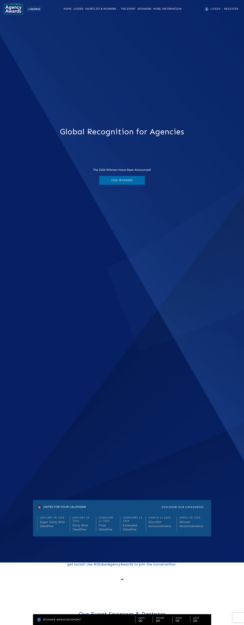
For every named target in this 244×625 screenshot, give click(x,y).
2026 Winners (122, 180)
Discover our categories (183, 507)
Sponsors (144, 9)
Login (216, 8)
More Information (167, 9)
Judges (78, 9)
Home (68, 9)
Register (231, 8)
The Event (128, 9)
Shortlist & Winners (100, 9)
